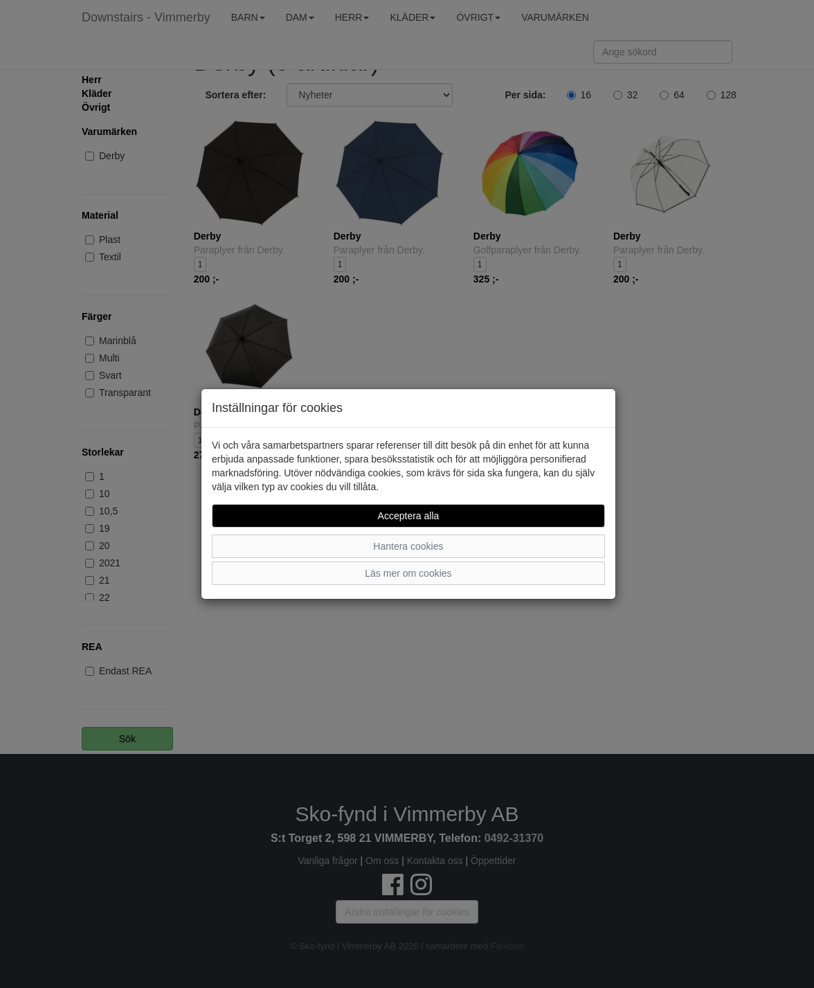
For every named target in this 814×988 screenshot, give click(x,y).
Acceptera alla (409, 515)
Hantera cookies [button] (408, 546)
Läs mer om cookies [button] (408, 573)
